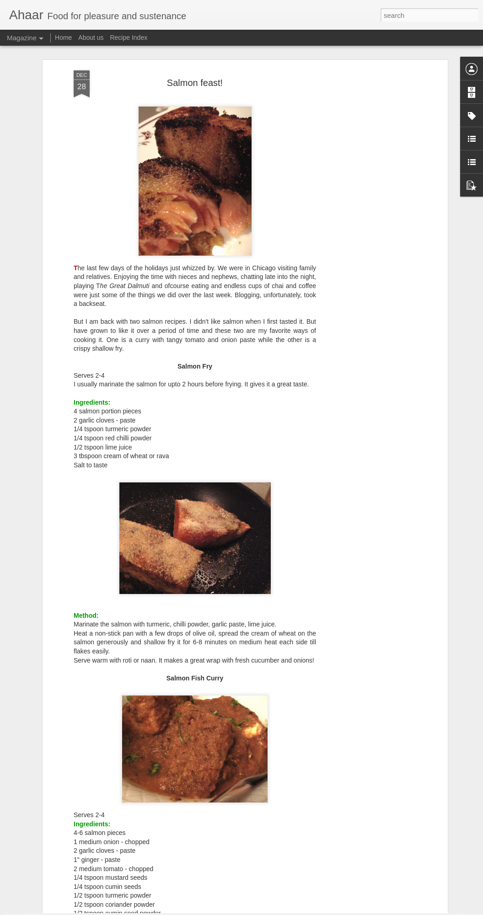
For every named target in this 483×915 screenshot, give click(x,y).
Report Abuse (297, 910)
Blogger (270, 910)
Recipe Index (128, 37)
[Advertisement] (366, 161)
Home (63, 37)
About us (90, 37)
